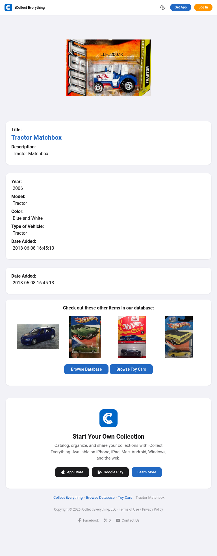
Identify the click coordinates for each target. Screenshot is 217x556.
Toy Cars (125, 497)
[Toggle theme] (162, 7)
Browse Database (86, 369)
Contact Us (128, 520)
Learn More (146, 472)
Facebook (88, 520)
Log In (203, 7)
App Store (72, 472)
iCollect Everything (68, 497)
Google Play (110, 472)
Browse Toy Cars (131, 369)
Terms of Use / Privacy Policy (141, 509)
